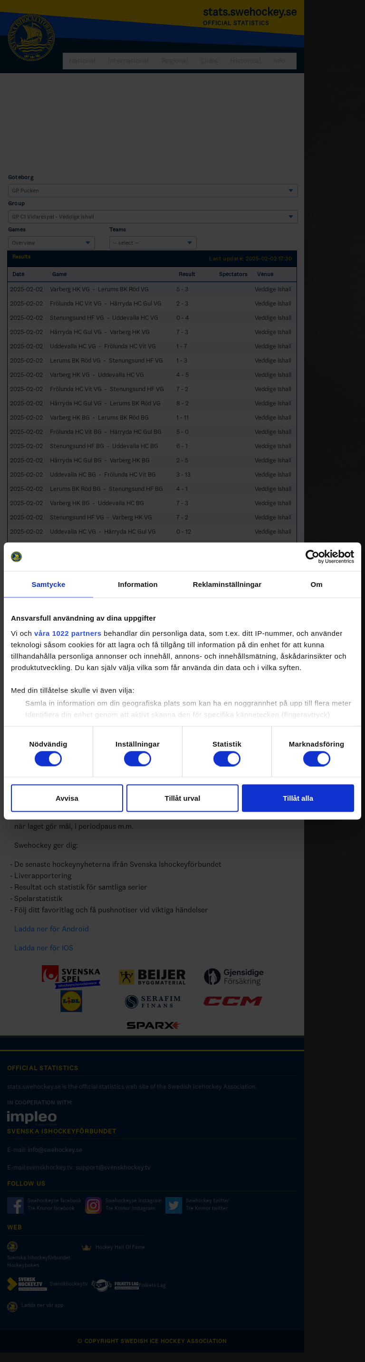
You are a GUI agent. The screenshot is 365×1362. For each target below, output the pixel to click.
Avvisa (67, 798)
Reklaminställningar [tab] (227, 584)
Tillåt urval (183, 798)
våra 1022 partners (68, 633)
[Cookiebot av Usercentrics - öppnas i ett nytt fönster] (312, 557)
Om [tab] (316, 584)
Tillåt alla (298, 798)
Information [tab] (138, 584)
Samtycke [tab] (49, 584)
